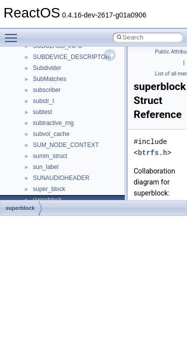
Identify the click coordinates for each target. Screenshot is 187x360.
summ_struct (50, 156)
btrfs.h (152, 153)
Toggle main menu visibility (13, 33)
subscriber (46, 90)
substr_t (43, 101)
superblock (20, 208)
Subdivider (47, 68)
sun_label (45, 167)
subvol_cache (51, 134)
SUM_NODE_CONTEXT (66, 145)
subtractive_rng (53, 123)
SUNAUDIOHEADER (61, 178)
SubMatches (49, 79)
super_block (49, 189)
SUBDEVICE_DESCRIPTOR (71, 57)
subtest (42, 112)
